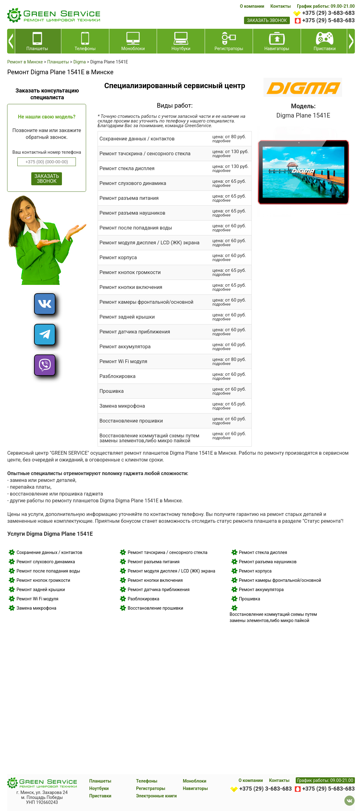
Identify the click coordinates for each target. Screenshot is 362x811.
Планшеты (100, 781)
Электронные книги (156, 795)
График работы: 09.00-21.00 (326, 6)
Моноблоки (194, 781)
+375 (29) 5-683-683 (328, 20)
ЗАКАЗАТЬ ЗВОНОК (46, 178)
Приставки (100, 795)
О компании (252, 6)
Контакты (280, 6)
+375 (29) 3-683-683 (328, 13)
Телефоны (146, 781)
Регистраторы (150, 788)
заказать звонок (267, 20)
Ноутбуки (99, 788)
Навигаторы (195, 788)
